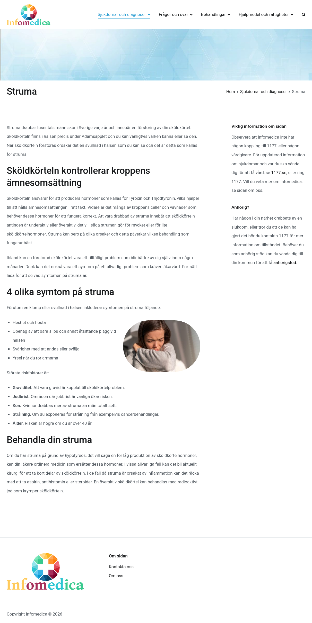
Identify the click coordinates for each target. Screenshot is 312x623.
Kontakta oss (121, 566)
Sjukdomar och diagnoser (122, 14)
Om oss (116, 575)
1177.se (278, 172)
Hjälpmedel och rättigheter (264, 14)
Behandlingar (213, 14)
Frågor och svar (173, 14)
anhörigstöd (284, 262)
